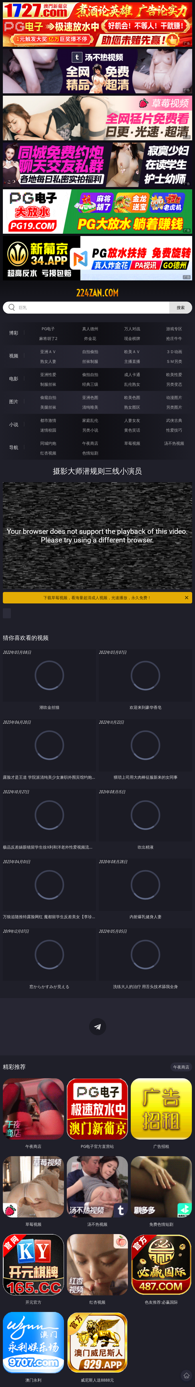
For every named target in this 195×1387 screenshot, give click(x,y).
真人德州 (90, 328)
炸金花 (90, 338)
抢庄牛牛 (174, 338)
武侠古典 (174, 420)
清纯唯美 (90, 407)
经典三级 (90, 384)
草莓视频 (132, 443)
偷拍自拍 (90, 374)
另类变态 (174, 384)
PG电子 (48, 328)
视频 (13, 356)
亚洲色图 (90, 397)
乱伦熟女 (132, 384)
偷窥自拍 (48, 397)
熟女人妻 (48, 361)
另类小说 (90, 430)
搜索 (181, 307)
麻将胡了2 (48, 338)
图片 (13, 401)
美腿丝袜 (48, 407)
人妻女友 (132, 420)
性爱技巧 (174, 430)
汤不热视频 (174, 443)
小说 (13, 424)
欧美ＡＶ (132, 351)
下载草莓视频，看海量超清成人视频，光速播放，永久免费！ (116, 597)
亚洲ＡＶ (48, 351)
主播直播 (132, 361)
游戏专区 (174, 328)
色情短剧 (90, 453)
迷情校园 (48, 430)
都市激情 (48, 420)
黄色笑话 (132, 430)
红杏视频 (48, 453)
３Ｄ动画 (174, 351)
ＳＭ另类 (174, 361)
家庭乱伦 (90, 420)
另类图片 (174, 407)
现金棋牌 (132, 338)
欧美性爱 (174, 374)
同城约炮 (48, 443)
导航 (13, 447)
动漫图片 (174, 397)
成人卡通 (132, 374)
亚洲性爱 (48, 374)
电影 (13, 378)
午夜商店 (90, 443)
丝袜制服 (90, 361)
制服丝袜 (48, 384)
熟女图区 (132, 407)
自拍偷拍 (90, 351)
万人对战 (132, 328)
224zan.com (97, 293)
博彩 (13, 333)
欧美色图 (132, 397)
